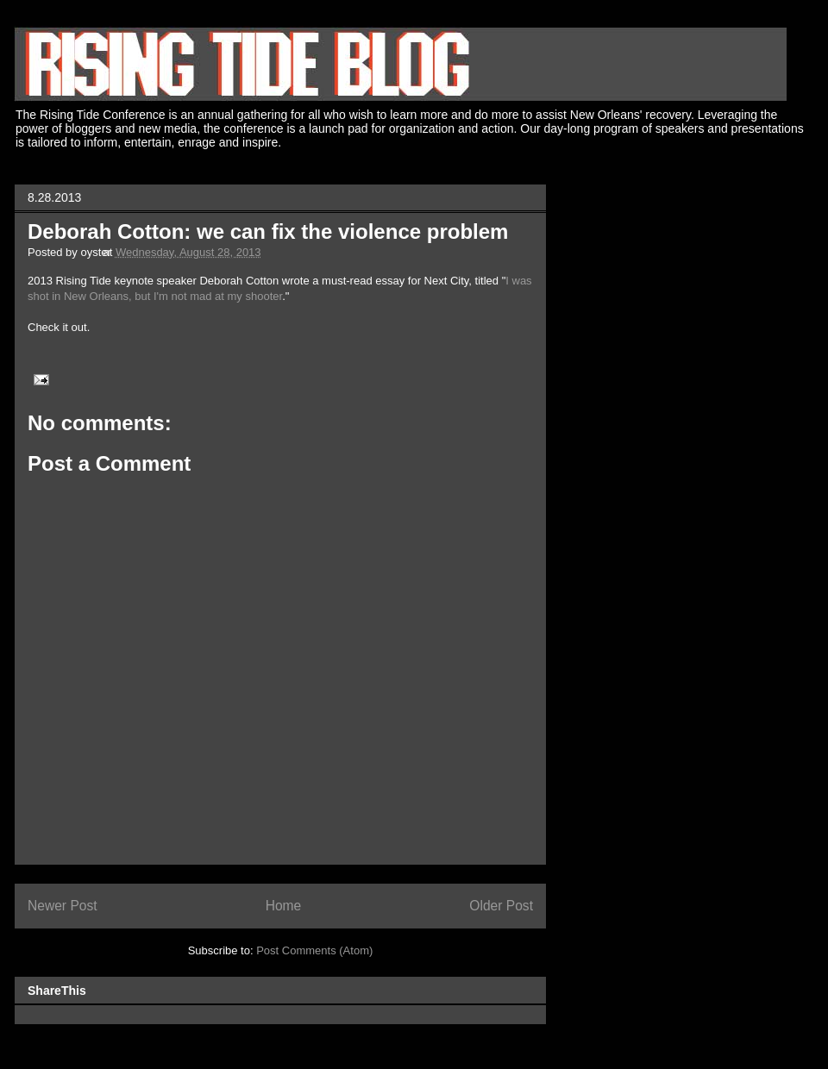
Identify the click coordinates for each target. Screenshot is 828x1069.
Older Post (501, 905)
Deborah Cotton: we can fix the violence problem (268, 231)
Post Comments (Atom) (314, 950)
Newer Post (62, 905)
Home (284, 905)
